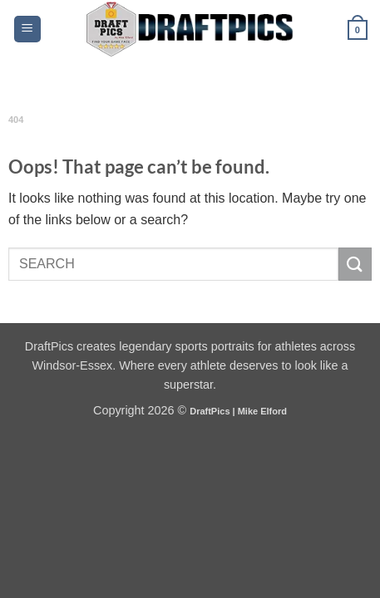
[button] (27, 29)
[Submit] (355, 264)
